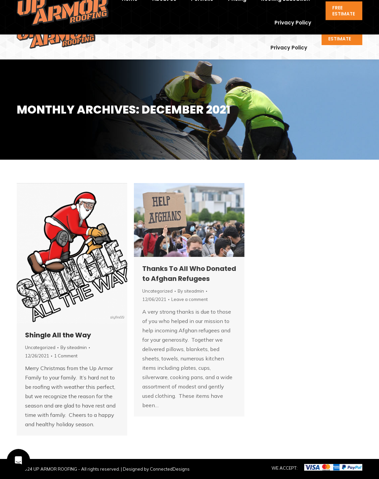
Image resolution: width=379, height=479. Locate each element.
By (73, 347)
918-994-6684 (36, 6)
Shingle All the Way (58, 335)
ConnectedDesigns (170, 469)
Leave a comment (189, 299)
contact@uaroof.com (88, 6)
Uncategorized (40, 347)
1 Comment (65, 355)
